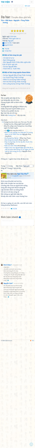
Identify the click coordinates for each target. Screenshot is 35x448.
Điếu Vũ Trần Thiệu (11, 216)
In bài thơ (8, 86)
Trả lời (7, 84)
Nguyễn (11, 76)
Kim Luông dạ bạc (9, 119)
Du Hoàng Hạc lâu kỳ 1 (12, 208)
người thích (7, 80)
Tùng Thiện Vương (24, 110)
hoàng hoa (12, 186)
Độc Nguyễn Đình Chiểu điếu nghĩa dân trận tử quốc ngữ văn (16, 98)
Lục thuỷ (6, 113)
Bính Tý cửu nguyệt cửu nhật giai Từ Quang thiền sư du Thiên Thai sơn (19, 204)
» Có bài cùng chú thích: (14, 201)
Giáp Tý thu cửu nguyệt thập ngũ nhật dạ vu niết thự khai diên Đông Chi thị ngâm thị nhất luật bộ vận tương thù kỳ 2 (19, 220)
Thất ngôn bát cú (15, 74)
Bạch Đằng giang (9, 95)
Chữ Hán (13, 72)
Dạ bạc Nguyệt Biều (10, 102)
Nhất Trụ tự (7, 115)
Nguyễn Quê (8, 389)
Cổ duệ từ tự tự (8, 93)
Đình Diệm (7, 371)
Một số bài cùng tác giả (12, 90)
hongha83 (12, 123)
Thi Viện (5, 2)
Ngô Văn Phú (22, 279)
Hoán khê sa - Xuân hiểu (11, 104)
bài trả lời (6, 78)
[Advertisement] (17, 28)
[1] (3, 192)
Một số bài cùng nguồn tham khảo (16, 108)
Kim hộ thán (7, 117)
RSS (32, 446)
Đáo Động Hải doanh (11, 210)
